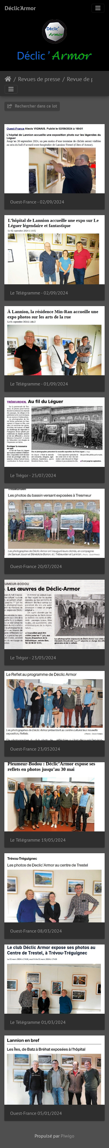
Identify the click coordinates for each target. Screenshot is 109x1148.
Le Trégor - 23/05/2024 (33, 657)
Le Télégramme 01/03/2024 (38, 1022)
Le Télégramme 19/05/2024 (38, 840)
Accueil (8, 79)
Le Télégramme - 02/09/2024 (39, 293)
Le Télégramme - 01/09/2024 (39, 384)
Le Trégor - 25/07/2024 (33, 475)
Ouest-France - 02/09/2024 (37, 202)
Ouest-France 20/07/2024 (36, 566)
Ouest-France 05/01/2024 (36, 1113)
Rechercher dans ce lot (32, 106)
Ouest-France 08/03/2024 (36, 931)
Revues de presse (39, 79)
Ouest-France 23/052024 (35, 749)
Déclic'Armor (20, 8)
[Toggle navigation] (98, 8)
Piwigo (67, 1136)
